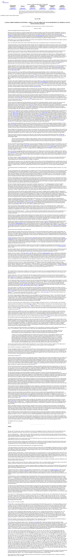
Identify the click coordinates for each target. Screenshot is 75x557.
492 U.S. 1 (47, 222)
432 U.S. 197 (62, 265)
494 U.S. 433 (14, 224)
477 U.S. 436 (30, 201)
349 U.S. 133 (41, 115)
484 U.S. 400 (44, 112)
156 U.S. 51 (13, 277)
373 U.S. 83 (36, 86)
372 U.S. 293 (19, 97)
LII (3, 1)
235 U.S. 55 (23, 281)
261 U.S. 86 (27, 144)
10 (8, 503)
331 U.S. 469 (19, 202)
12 (8, 518)
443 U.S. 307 (24, 157)
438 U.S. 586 (55, 225)
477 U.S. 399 (32, 237)
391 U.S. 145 (15, 114)
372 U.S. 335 (15, 115)
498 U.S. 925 (14, 69)
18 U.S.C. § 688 (37, 285)
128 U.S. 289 (49, 146)
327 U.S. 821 (10, 290)
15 (8, 550)
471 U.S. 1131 (58, 66)
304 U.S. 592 (22, 285)
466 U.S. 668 (15, 113)
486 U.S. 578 (28, 253)
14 (8, 530)
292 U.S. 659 (26, 284)
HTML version (12, 8)
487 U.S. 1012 (15, 112)
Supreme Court (5, 2)
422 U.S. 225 (31, 105)
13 (8, 521)
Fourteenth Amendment (39, 35)
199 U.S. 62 (53, 145)
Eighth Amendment (19, 223)
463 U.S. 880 (13, 152)
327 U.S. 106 (24, 396)
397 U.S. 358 (14, 111)
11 (8, 511)
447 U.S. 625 (55, 116)
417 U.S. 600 (13, 124)
